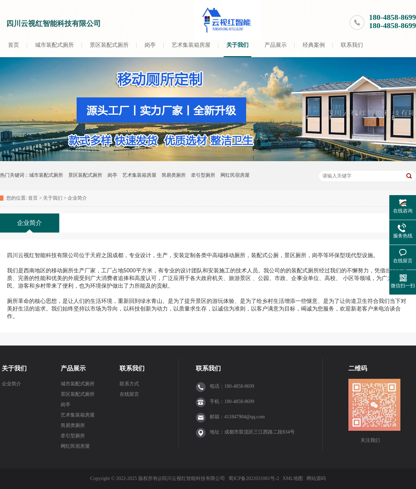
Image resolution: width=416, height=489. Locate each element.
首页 (13, 45)
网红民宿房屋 (235, 175)
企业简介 (77, 198)
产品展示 (276, 45)
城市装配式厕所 (54, 45)
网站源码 (316, 478)
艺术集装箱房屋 (191, 45)
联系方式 (129, 383)
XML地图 (293, 478)
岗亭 (150, 45)
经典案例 (314, 45)
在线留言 (129, 394)
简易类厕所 (174, 175)
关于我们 (237, 45)
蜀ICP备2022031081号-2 (253, 478)
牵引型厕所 (203, 175)
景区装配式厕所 (109, 45)
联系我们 (352, 45)
